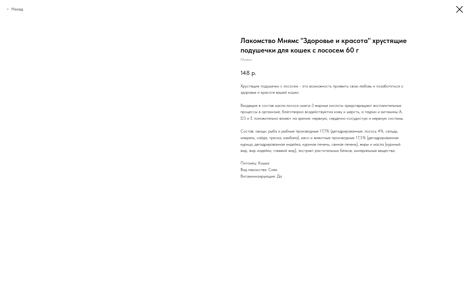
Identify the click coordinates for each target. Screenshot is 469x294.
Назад (17, 9)
